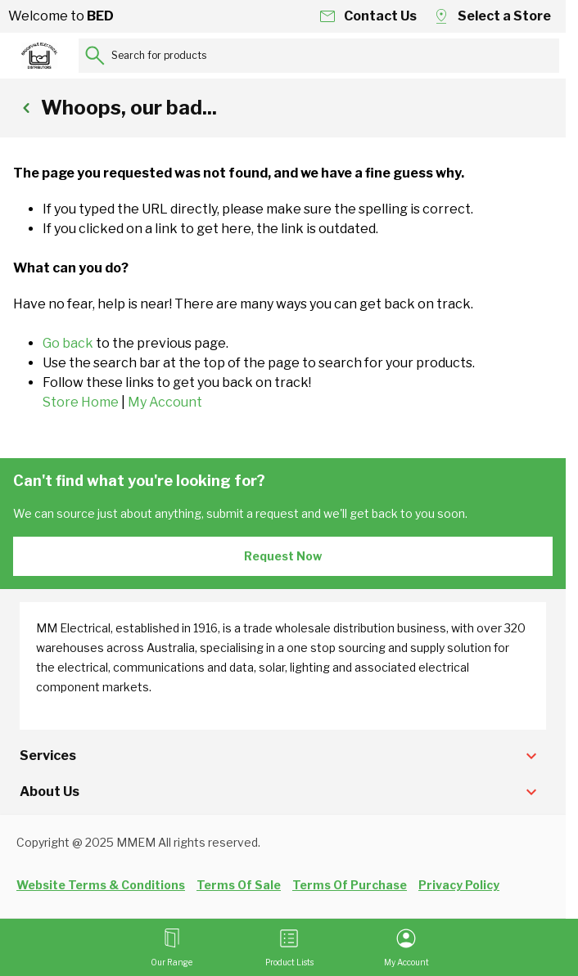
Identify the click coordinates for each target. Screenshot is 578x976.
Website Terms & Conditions (100, 885)
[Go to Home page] (39, 56)
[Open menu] (171, 947)
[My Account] (406, 947)
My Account (165, 402)
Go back (68, 343)
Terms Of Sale (238, 885)
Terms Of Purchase (349, 885)
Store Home (81, 402)
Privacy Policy (458, 885)
